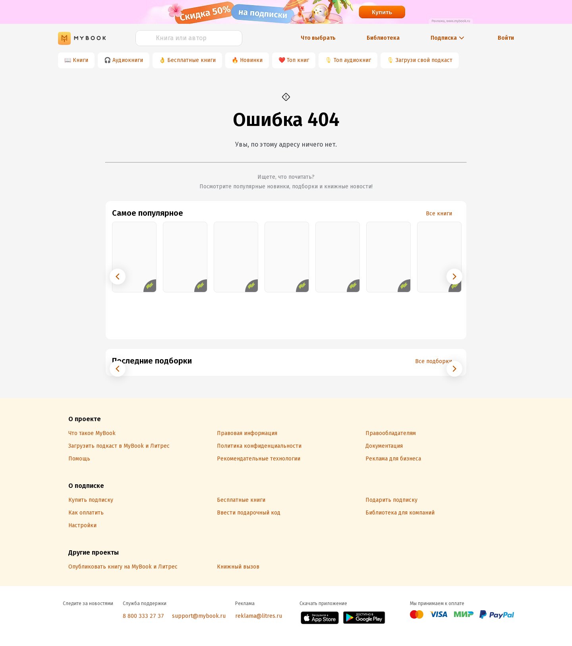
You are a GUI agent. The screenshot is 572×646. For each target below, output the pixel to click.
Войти (506, 38)
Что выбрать (318, 38)
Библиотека (383, 38)
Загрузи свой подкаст (424, 60)
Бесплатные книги (191, 60)
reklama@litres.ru (258, 616)
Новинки (251, 60)
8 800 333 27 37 (143, 616)
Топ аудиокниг (352, 60)
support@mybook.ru (199, 616)
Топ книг (298, 60)
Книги (80, 60)
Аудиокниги (127, 60)
